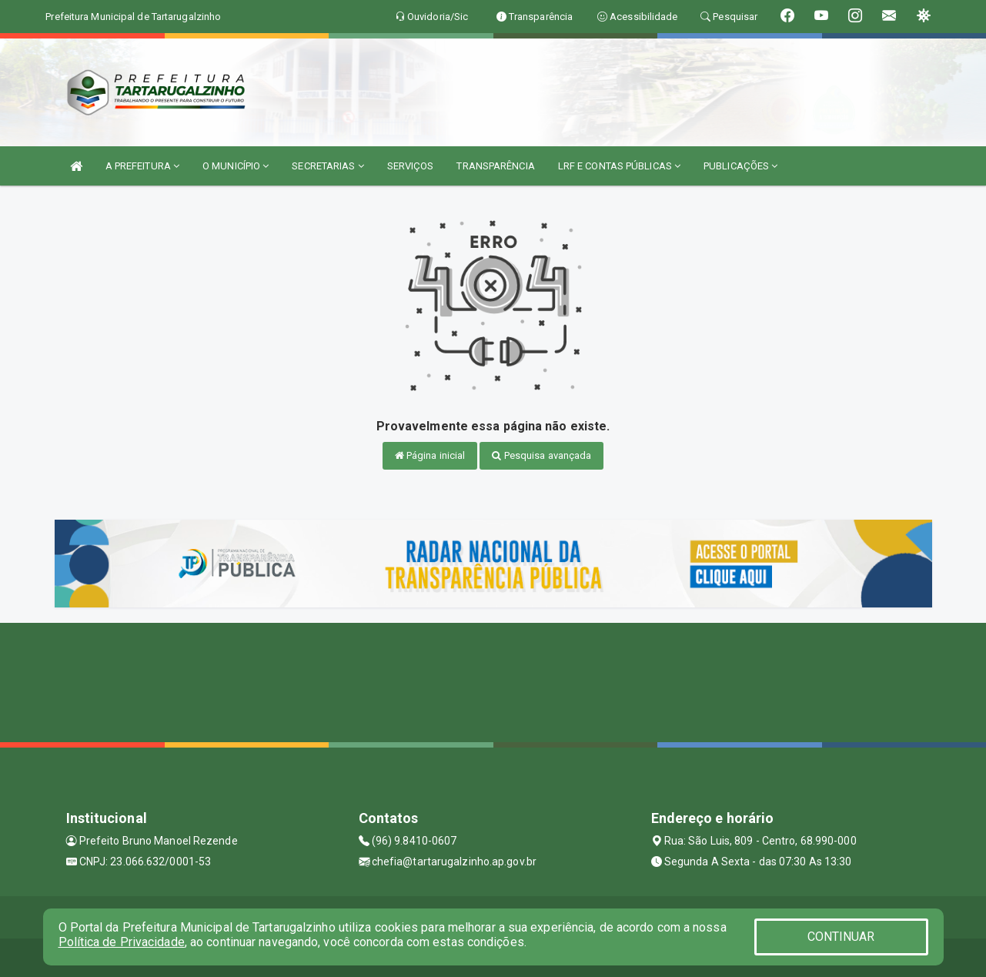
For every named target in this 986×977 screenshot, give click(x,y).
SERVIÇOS (410, 166)
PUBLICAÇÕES (740, 166)
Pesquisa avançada (541, 455)
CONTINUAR (841, 936)
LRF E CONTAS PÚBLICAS (619, 166)
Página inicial (430, 455)
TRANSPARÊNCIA (495, 166)
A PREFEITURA (142, 166)
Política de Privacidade (121, 942)
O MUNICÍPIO (235, 166)
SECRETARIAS (327, 166)
